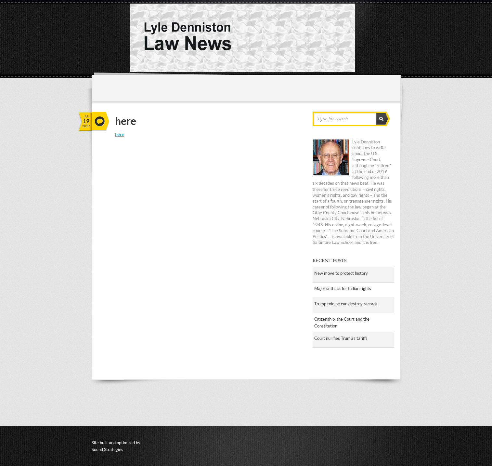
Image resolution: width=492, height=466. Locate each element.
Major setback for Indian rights (342, 288)
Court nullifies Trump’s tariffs (341, 338)
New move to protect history (341, 273)
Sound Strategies (107, 449)
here (119, 134)
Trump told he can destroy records (346, 303)
